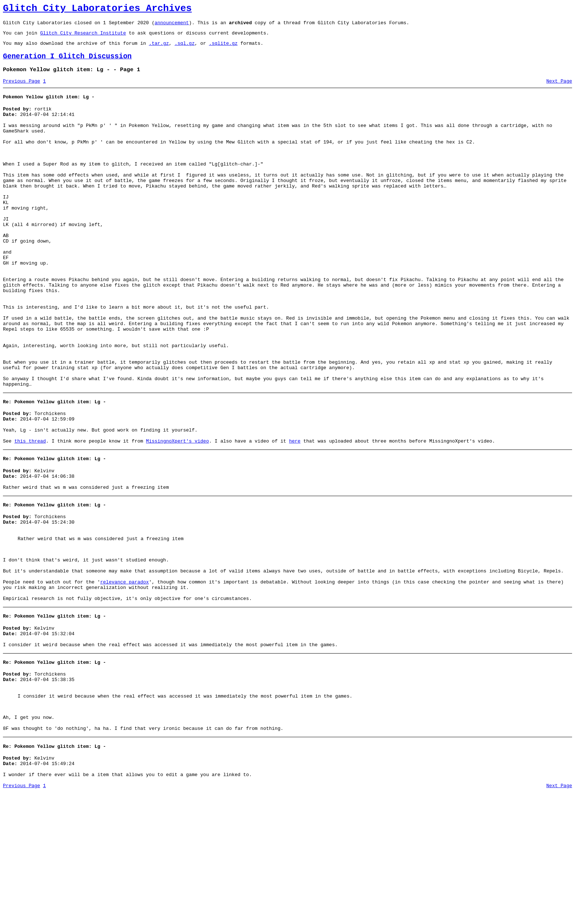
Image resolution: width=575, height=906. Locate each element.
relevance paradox (124, 671)
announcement (171, 25)
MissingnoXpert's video (177, 512)
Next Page (559, 90)
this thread (30, 512)
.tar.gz (159, 48)
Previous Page (21, 90)
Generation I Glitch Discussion (67, 63)
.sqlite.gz (223, 48)
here (294, 512)
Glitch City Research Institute (83, 37)
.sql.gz (185, 48)
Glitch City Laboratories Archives (97, 9)
